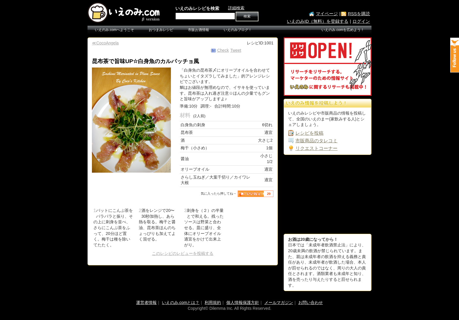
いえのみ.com (124, 12)
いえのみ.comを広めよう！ (342, 30)
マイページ (327, 13)
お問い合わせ (310, 302)
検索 (247, 16)
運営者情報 (146, 302)
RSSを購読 (359, 13)
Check (223, 50)
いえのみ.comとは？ (180, 302)
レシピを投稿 (309, 133)
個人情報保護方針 (242, 302)
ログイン (361, 21)
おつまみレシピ (161, 30)
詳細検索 (236, 8)
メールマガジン (278, 302)
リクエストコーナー (316, 148)
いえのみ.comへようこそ (114, 30)
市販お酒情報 (198, 30)
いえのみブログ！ (238, 30)
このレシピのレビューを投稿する (182, 253)
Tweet (235, 50)
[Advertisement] (327, 194)
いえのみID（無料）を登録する (317, 21)
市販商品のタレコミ (316, 140)
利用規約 (213, 302)
